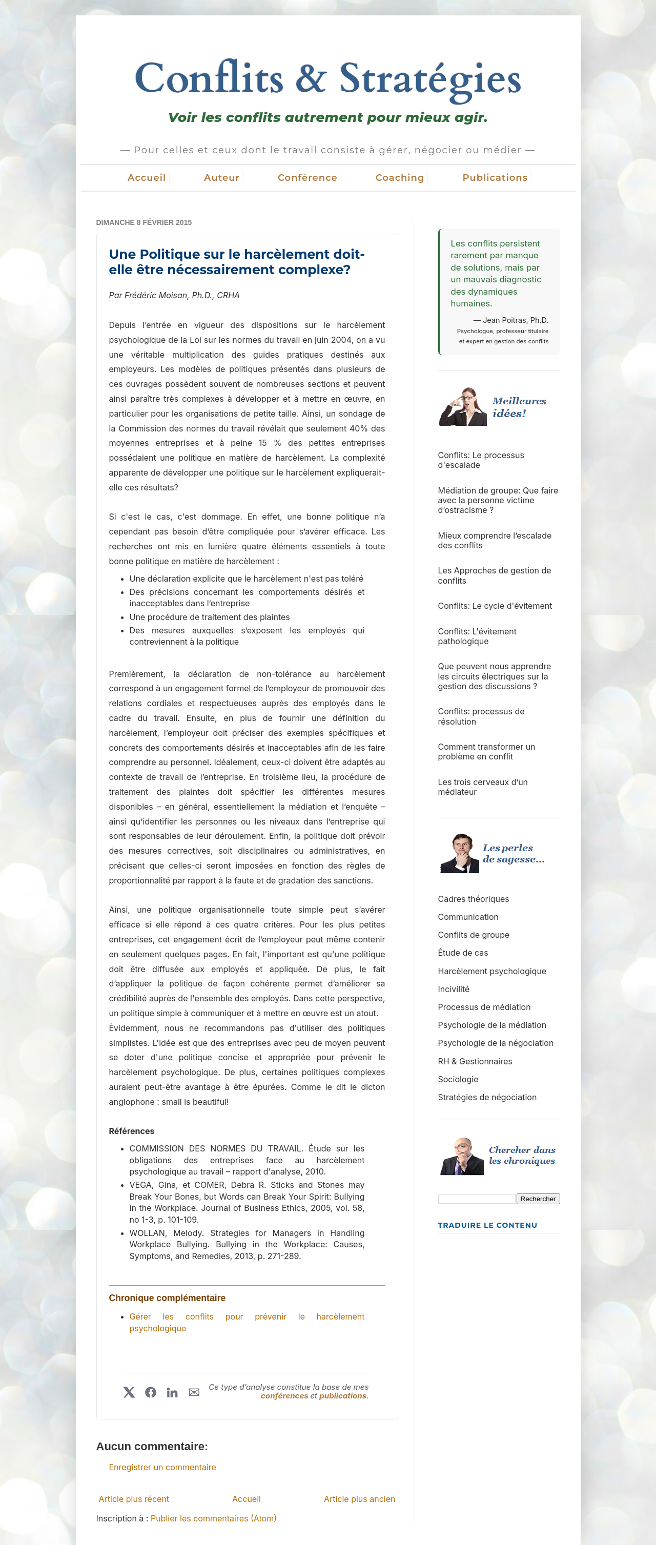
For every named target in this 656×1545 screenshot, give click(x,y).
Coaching (400, 177)
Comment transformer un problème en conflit (487, 751)
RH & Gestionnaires (475, 1061)
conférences (285, 1395)
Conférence (308, 177)
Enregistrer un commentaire (162, 1467)
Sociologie (458, 1079)
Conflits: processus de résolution (481, 716)
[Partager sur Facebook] (150, 1392)
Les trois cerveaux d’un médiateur (483, 787)
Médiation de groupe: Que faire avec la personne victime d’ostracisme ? (498, 500)
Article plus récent (134, 1499)
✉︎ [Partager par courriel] (194, 1392)
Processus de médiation (484, 1007)
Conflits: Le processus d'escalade (481, 460)
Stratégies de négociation (487, 1097)
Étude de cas (463, 952)
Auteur (222, 177)
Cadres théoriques (473, 899)
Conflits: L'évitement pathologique (477, 636)
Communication (468, 917)
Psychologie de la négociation (496, 1043)
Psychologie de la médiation (492, 1025)
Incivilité (454, 989)
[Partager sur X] (129, 1392)
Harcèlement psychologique (492, 971)
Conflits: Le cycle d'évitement (495, 606)
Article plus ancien (360, 1499)
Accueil (147, 177)
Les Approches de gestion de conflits (494, 575)
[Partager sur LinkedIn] (172, 1392)
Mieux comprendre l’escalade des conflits (495, 540)
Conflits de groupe (474, 935)
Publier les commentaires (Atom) (214, 1518)
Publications (495, 177)
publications (342, 1395)
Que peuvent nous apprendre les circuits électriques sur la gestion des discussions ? (494, 676)
